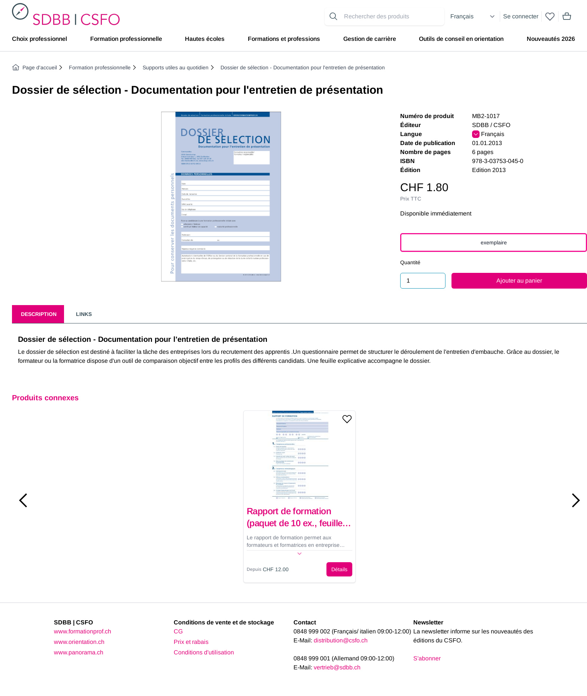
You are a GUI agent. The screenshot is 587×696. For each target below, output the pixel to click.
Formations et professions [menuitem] (284, 39)
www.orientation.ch (79, 642)
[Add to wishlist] (347, 419)
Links (84, 314)
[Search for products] (392, 16)
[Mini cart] (567, 16)
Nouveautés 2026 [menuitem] (551, 39)
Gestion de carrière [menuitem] (369, 39)
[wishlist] (550, 16)
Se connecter (520, 16)
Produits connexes (45, 398)
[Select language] (473, 16)
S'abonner (427, 658)
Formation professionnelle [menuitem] (126, 39)
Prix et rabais (191, 642)
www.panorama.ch (78, 652)
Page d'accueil (34, 67)
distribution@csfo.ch (341, 640)
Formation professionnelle (100, 67)
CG (178, 631)
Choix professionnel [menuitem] (39, 39)
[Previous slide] (23, 500)
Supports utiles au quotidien (176, 67)
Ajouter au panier (519, 280)
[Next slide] (576, 500)
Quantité (410, 262)
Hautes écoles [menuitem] (205, 39)
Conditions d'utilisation (204, 652)
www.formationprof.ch (82, 631)
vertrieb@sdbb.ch (337, 667)
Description (39, 314)
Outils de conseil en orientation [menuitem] (461, 39)
